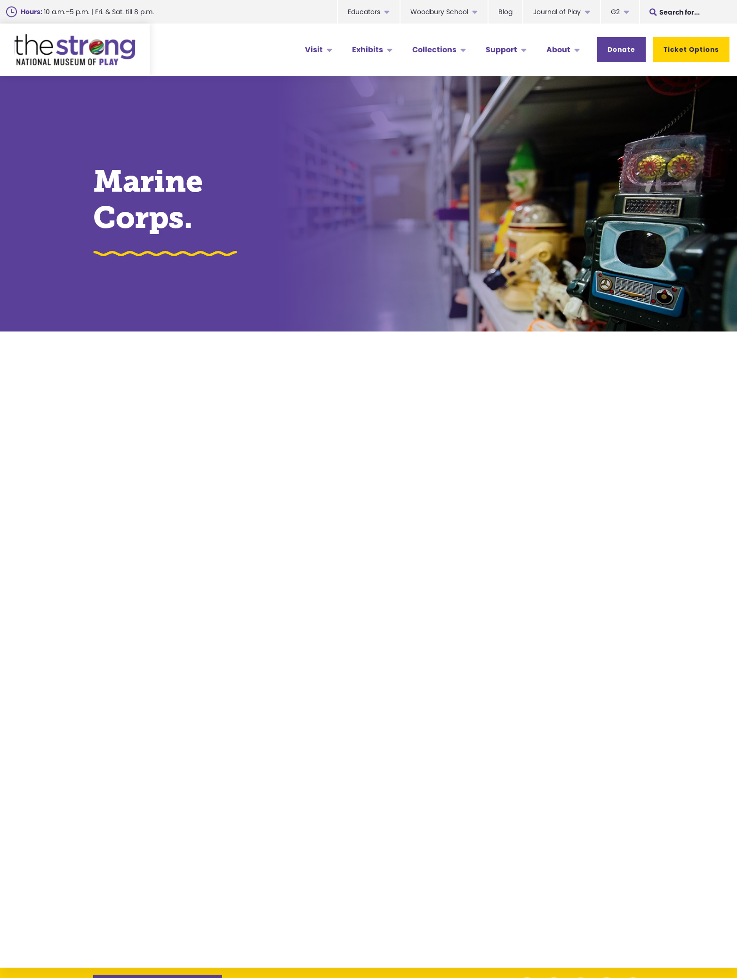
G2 (615, 11)
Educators (364, 11)
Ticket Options (691, 49)
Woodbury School (439, 11)
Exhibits (367, 49)
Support (501, 49)
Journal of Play (557, 11)
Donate (621, 49)
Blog (505, 11)
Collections (434, 49)
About (558, 49)
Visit (314, 49)
